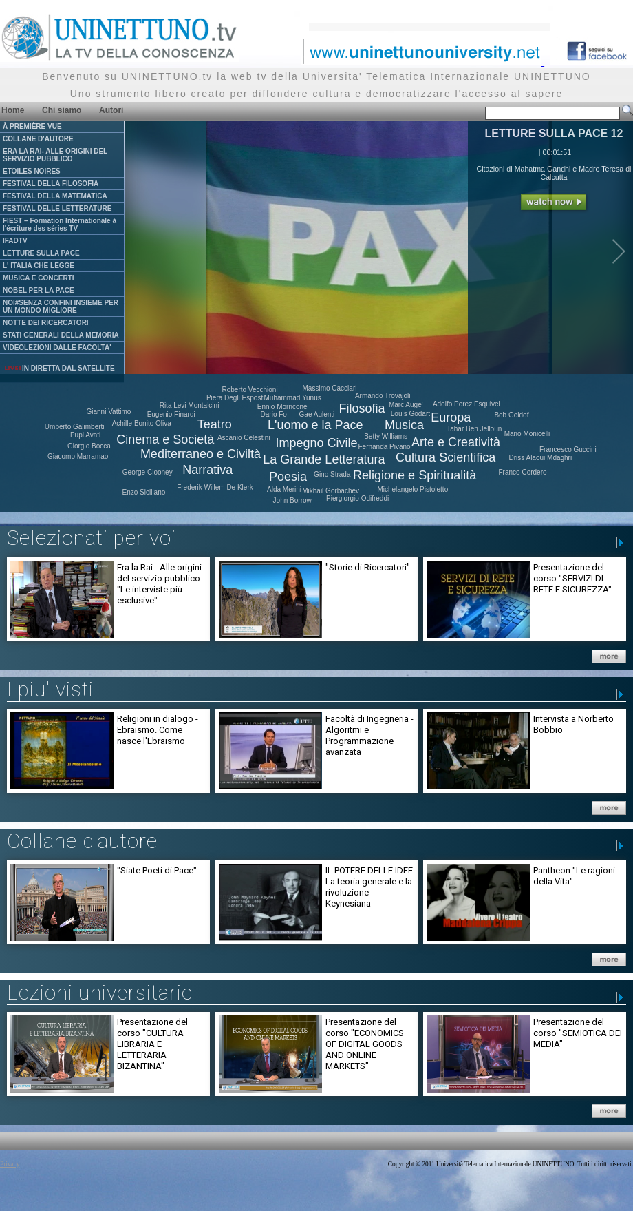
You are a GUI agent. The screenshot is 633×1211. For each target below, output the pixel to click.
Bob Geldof (511, 415)
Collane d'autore (82, 841)
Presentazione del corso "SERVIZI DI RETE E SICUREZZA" (572, 578)
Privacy (10, 1164)
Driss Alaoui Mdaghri (540, 458)
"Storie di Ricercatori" (367, 567)
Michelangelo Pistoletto (412, 489)
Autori (111, 110)
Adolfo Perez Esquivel (466, 404)
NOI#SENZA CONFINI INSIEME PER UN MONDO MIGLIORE (60, 306)
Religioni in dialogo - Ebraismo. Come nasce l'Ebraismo (157, 730)
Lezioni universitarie (100, 992)
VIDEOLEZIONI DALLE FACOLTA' (57, 347)
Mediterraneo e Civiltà (200, 454)
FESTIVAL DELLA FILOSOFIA (50, 183)
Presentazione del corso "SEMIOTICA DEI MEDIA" (577, 1033)
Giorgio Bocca (89, 446)
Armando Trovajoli (383, 396)
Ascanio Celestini (243, 438)
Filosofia (362, 408)
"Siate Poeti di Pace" (157, 870)
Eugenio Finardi (171, 414)
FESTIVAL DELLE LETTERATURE (57, 208)
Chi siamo (61, 110)
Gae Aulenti (317, 414)
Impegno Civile (317, 443)
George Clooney (147, 472)
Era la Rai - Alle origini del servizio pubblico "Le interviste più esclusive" (159, 584)
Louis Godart (410, 413)
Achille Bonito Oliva (141, 423)
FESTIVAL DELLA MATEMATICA (55, 196)
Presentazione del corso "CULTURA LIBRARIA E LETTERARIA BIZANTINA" (152, 1044)
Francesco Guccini (568, 449)
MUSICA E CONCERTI (38, 278)
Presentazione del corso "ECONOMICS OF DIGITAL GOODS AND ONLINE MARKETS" (364, 1044)
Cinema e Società (165, 439)
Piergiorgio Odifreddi (357, 498)
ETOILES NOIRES (32, 171)
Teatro (214, 424)
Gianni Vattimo (108, 411)
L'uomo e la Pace (315, 425)
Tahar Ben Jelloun (474, 429)
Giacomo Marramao (77, 456)
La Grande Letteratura (324, 459)
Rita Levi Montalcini (189, 405)
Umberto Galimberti (75, 427)
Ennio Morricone (282, 407)
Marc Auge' (406, 404)
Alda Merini (284, 489)
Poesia (288, 477)
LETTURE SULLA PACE (41, 253)
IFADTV (15, 241)
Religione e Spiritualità (414, 475)
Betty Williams (385, 436)
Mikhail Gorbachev (330, 491)
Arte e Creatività (455, 442)
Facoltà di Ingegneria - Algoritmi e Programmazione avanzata (369, 735)
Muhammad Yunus (292, 398)
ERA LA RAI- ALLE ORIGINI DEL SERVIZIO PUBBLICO (55, 155)
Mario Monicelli (527, 433)
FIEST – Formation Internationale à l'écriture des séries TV (59, 224)
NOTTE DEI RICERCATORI (46, 323)
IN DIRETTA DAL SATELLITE (59, 368)
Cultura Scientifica (445, 457)
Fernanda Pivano (384, 447)
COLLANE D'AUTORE (38, 139)
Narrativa (207, 470)
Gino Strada (332, 474)
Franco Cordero (523, 472)
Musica (404, 425)
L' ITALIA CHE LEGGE (38, 265)
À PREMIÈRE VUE (32, 126)
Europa (451, 417)
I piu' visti (50, 689)
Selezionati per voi (91, 538)
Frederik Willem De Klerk (215, 487)
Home (12, 110)
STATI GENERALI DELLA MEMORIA (61, 335)
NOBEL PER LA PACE (38, 290)
